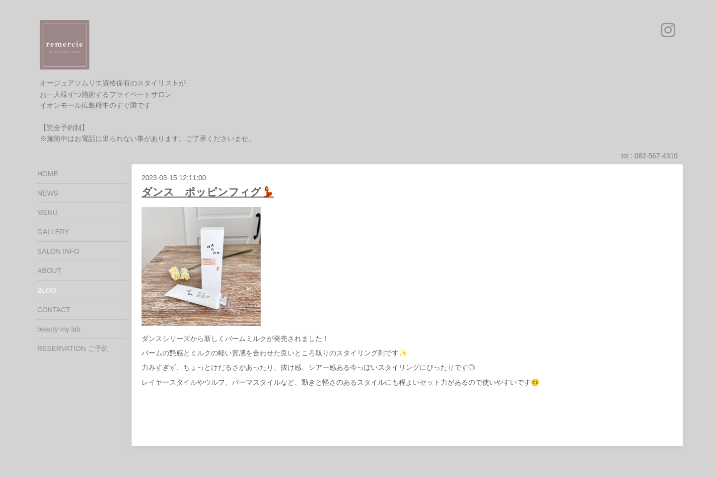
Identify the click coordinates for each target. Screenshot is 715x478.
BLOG (47, 290)
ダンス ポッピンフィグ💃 (208, 192)
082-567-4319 (656, 156)
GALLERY (53, 232)
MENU (47, 212)
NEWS (47, 193)
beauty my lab (58, 329)
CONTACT (54, 310)
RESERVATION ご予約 (73, 348)
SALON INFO (58, 251)
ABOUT (49, 270)
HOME (47, 174)
